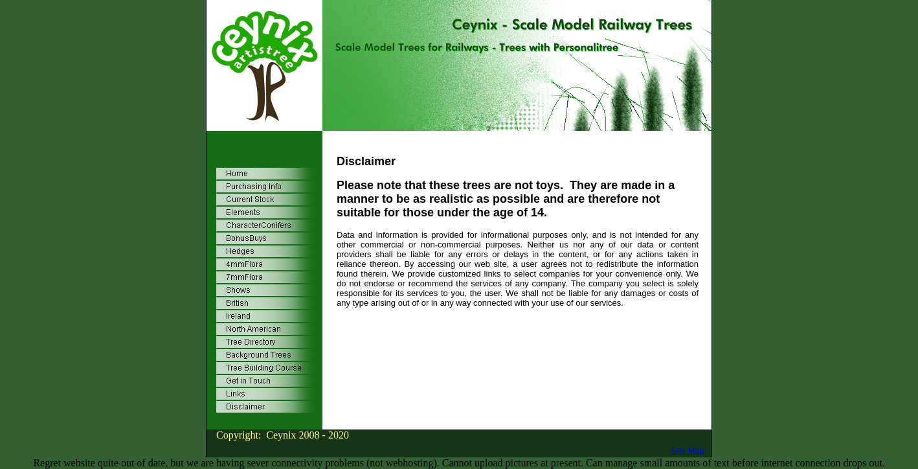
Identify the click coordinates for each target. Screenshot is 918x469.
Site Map (687, 450)
